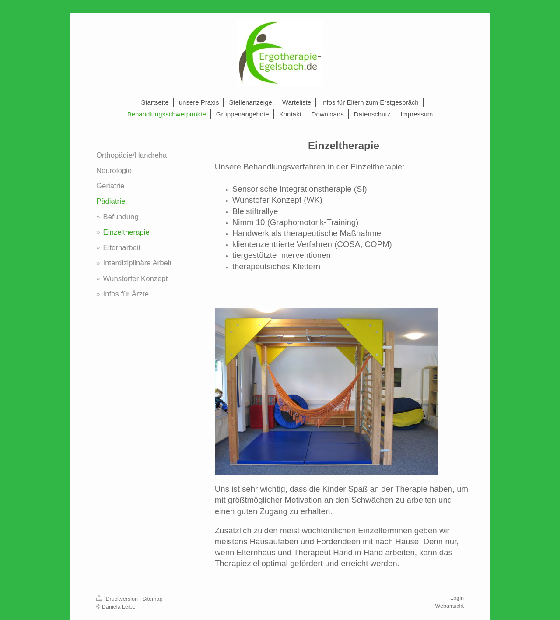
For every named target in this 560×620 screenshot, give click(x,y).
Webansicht (449, 606)
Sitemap (152, 599)
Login (457, 598)
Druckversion (117, 599)
